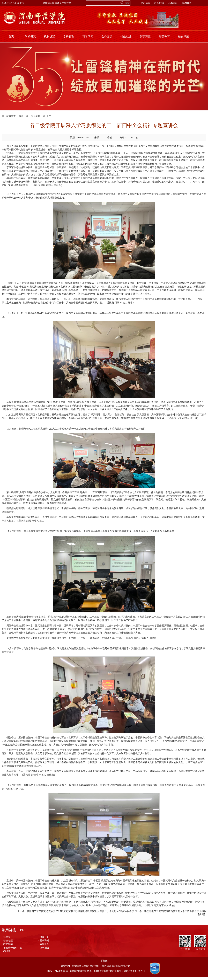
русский (186, 3)
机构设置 (49, 36)
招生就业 (126, 36)
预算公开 (43, 937)
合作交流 (106, 36)
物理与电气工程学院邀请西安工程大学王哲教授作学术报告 (175, 911)
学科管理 (68, 36)
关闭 (201, 914)
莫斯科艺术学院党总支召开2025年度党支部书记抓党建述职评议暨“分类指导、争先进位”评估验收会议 (80, 911)
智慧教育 (164, 36)
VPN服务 (43, 947)
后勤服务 (43, 944)
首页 (11, 36)
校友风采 (183, 36)
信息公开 (7, 937)
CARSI (6, 951)
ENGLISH (173, 3)
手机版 (104, 960)
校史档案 (7, 944)
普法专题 (7, 940)
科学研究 (87, 36)
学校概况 (30, 36)
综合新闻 (36, 116)
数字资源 (145, 36)
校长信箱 (159, 3)
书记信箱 (145, 3)
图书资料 (43, 940)
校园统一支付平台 (12, 947)
